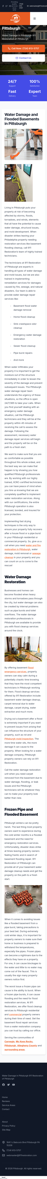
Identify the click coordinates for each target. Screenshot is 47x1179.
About (5, 1122)
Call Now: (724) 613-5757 (23, 48)
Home (5, 1097)
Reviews (6, 1101)
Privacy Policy (8, 1126)
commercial (15, 1014)
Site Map (6, 1130)
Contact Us (23, 58)
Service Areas (8, 1105)
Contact (5, 1109)
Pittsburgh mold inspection (19, 738)
